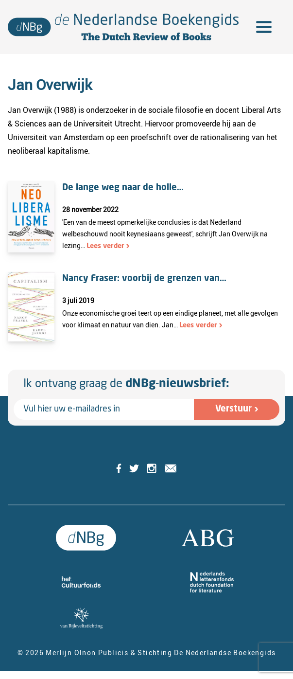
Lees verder (105, 246)
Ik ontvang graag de (126, 384)
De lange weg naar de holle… (123, 187)
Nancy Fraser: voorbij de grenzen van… (144, 278)
